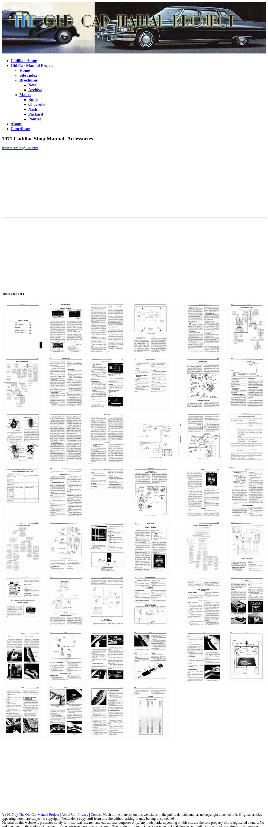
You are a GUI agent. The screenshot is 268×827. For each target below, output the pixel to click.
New (32, 85)
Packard (35, 114)
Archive (35, 89)
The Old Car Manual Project (39, 814)
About (16, 124)
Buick (33, 99)
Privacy (82, 814)
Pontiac (35, 119)
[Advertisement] (85, 184)
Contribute (20, 128)
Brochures (28, 80)
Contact (96, 814)
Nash (32, 109)
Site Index (28, 75)
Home (24, 70)
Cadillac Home (24, 60)
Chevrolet (37, 104)
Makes (25, 94)
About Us (68, 814)
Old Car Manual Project (34, 65)
